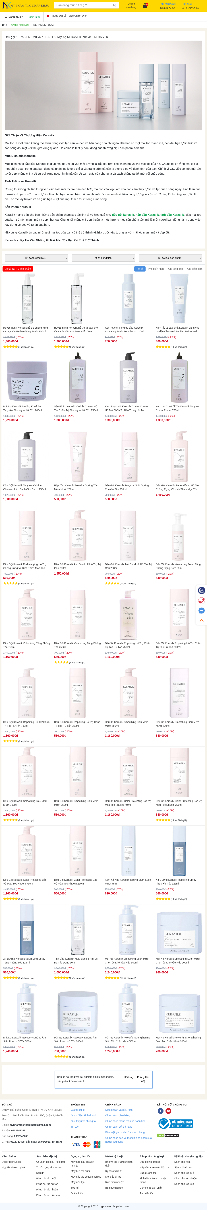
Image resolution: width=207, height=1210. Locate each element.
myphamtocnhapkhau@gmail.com (30, 1124)
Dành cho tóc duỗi (184, 1173)
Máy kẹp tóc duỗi (80, 1171)
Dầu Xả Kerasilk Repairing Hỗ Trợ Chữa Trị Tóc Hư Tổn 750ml (127, 645)
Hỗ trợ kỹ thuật (114, 1156)
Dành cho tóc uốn (184, 1184)
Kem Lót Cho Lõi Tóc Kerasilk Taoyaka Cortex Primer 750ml (178, 408)
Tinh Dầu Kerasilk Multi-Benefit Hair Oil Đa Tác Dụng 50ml (76, 960)
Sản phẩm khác (183, 1167)
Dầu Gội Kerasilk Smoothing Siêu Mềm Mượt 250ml (76, 803)
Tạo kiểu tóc (146, 1193)
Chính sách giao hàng (117, 1115)
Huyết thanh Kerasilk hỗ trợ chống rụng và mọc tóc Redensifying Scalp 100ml (25, 329)
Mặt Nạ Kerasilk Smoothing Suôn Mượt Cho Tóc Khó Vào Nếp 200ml (178, 960)
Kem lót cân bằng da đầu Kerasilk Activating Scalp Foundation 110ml (124, 329)
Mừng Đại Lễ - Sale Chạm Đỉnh (67, 15)
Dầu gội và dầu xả (150, 1162)
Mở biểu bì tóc (113, 1176)
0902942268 (18, 1130)
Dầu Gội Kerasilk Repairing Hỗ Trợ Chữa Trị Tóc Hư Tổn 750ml (26, 724)
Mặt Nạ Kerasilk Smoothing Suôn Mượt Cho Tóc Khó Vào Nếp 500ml (127, 960)
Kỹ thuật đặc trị (113, 1171)
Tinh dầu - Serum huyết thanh (153, 1180)
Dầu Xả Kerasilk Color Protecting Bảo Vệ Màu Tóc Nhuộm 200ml (179, 803)
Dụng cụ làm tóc (81, 1156)
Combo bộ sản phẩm (151, 1187)
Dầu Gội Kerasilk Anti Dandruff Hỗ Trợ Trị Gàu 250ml (128, 566)
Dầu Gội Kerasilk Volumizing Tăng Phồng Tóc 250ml (77, 645)
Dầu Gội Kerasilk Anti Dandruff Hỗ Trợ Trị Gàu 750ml (77, 566)
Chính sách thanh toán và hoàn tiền (125, 1121)
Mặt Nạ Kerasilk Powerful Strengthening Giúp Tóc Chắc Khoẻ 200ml (178, 1039)
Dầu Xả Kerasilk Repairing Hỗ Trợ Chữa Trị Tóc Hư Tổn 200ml (178, 645)
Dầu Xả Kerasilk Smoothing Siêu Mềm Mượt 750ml (126, 724)
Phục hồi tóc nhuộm (47, 1189)
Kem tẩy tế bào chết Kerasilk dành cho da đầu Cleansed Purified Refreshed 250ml (177, 329)
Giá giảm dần (194, 268)
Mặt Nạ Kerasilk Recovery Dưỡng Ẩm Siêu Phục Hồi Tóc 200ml (75, 1039)
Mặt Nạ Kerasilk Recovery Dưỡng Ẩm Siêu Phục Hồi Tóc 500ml (24, 1039)
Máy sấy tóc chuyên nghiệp (86, 1176)
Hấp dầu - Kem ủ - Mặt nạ (154, 1167)
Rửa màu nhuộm (114, 1182)
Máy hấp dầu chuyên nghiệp (82, 1164)
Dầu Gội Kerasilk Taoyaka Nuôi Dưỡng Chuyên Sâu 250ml (127, 487)
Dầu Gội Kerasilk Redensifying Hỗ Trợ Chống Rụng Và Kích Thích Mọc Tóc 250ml (24, 566)
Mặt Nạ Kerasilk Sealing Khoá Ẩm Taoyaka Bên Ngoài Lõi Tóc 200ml (22, 408)
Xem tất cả (35, 17)
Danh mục (14, 16)
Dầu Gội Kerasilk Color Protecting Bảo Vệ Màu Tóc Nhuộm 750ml (25, 881)
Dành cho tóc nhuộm (185, 1178)
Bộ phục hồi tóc (114, 1187)
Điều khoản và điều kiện (119, 1109)
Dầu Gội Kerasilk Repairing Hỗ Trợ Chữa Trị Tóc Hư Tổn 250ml (77, 724)
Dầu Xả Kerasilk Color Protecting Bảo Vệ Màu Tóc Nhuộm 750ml (128, 803)
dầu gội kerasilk (123, 214)
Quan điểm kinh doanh (83, 1115)
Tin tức (75, 1126)
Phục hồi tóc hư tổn (47, 1184)
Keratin (40, 1173)
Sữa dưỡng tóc (148, 1173)
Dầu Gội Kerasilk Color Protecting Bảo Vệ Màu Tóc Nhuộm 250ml (76, 881)
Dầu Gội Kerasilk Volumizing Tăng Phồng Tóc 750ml (26, 645)
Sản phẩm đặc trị (46, 1156)
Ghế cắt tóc (77, 1193)
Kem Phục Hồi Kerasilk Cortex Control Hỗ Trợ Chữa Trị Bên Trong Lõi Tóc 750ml (126, 408)
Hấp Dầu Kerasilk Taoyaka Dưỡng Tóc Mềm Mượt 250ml (76, 487)
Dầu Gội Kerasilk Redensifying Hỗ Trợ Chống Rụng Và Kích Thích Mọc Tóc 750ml (177, 487)
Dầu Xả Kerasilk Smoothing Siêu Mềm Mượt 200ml (177, 724)
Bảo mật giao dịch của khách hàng (125, 1132)
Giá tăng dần (175, 268)
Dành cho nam (182, 1162)
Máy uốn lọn (77, 1182)
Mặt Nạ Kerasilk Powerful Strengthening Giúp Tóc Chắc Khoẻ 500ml (127, 1039)
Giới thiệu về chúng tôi (83, 1121)
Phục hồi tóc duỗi (45, 1178)
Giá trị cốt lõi (78, 1109)
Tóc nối (75, 1187)
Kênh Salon (9, 1156)
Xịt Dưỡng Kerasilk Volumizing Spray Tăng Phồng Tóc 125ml (24, 960)
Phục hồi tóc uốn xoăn (48, 1195)
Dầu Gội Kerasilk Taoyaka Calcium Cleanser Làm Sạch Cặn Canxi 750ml (24, 487)
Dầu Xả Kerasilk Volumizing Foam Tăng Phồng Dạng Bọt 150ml (178, 566)
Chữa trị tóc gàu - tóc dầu (50, 1162)
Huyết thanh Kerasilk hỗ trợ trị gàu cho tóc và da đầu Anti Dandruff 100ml (76, 329)
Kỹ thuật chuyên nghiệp (188, 1156)
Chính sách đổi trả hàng (118, 1126)
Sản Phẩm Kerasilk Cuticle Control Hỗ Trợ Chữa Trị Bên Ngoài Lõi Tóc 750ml (76, 408)
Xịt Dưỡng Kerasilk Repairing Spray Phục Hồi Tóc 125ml (176, 881)
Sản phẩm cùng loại (152, 1156)
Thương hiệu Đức (19, 24)
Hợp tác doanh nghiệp (14, 1167)
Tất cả (139, 268)
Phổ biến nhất (156, 268)
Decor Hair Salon (11, 1162)
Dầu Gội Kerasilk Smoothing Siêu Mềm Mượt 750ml (25, 803)
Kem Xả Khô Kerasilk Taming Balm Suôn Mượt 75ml (128, 881)
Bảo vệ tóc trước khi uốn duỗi (119, 1164)
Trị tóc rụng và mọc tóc (49, 1167)
